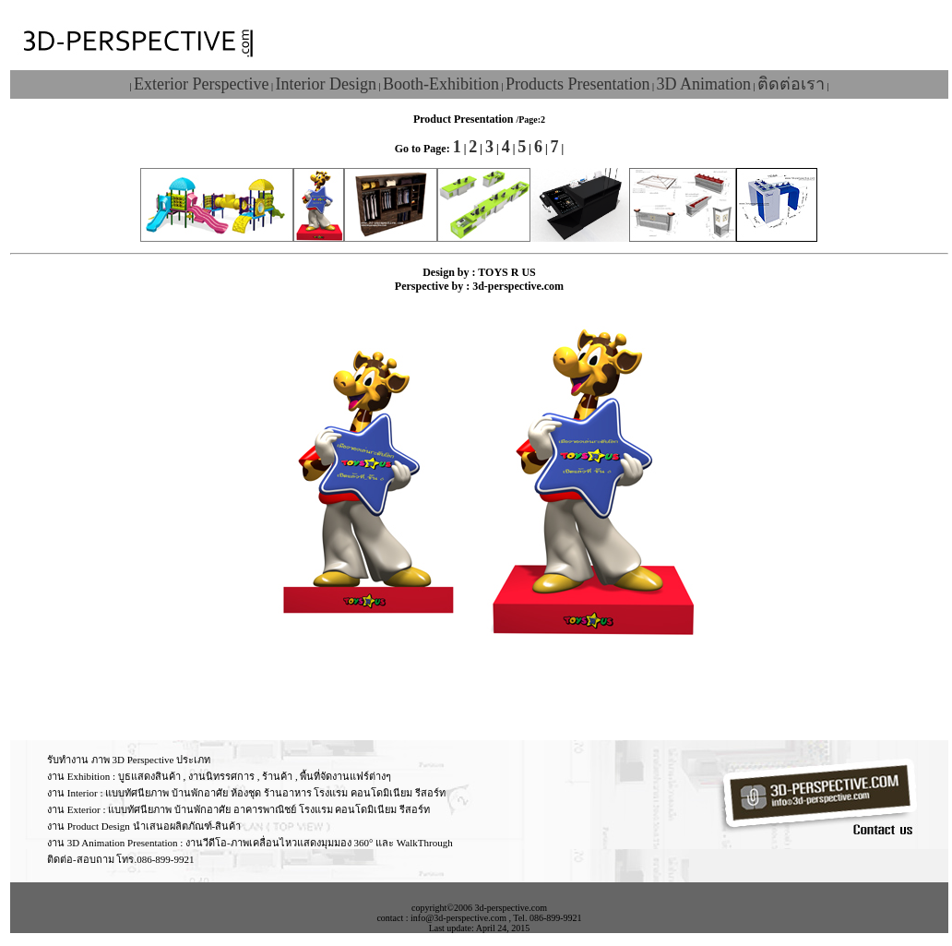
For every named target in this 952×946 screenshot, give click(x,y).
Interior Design (325, 84)
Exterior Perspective (201, 84)
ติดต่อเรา (791, 84)
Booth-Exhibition (441, 84)
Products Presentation (577, 84)
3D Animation (703, 84)
